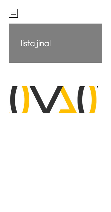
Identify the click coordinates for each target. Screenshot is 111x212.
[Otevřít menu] (13, 13)
